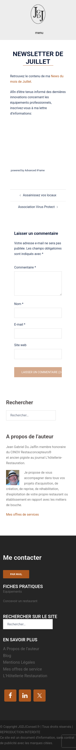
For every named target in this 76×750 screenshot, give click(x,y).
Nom (18, 304)
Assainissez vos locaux (39, 195)
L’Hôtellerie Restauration (25, 675)
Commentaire (25, 267)
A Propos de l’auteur (21, 648)
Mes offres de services (22, 514)
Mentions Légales (19, 662)
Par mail (16, 574)
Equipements (13, 591)
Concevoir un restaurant (20, 601)
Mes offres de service (22, 669)
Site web (20, 345)
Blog (7, 655)
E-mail (19, 324)
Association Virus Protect (36, 207)
